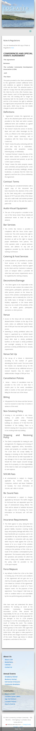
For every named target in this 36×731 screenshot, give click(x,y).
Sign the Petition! (10, 699)
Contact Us (8, 667)
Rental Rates (9, 662)
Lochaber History (10, 701)
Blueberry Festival (11, 679)
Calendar (8, 665)
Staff (21, 727)
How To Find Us (10, 704)
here (12, 48)
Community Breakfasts (12, 684)
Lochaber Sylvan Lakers (12, 696)
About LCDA (9, 660)
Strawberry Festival (11, 677)
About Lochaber (10, 694)
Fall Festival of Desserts (12, 682)
